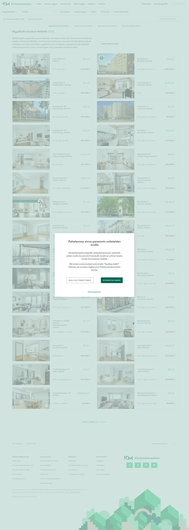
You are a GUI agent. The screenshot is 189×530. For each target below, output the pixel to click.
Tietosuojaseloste (94, 292)
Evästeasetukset (107, 267)
